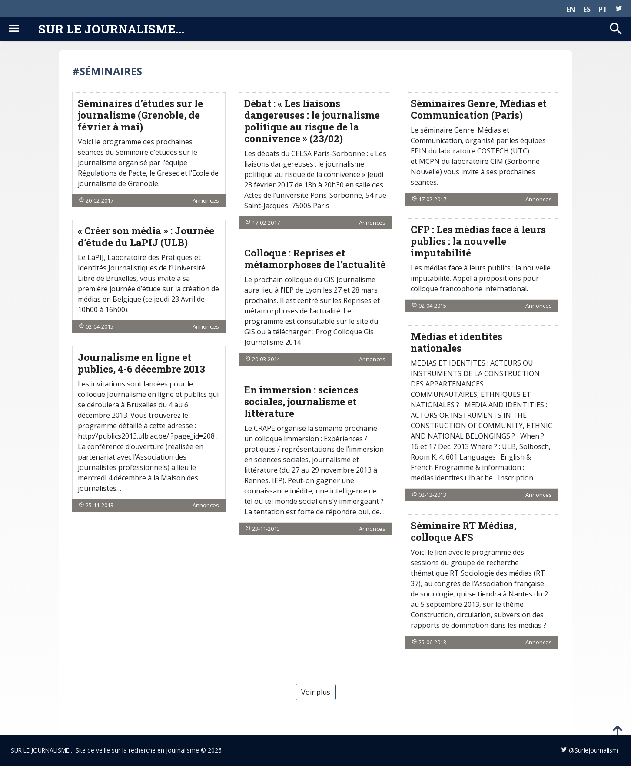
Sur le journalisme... (111, 29)
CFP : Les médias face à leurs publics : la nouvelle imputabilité (478, 241)
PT (603, 9)
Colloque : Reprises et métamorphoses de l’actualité (314, 258)
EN (570, 9)
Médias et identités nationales (456, 342)
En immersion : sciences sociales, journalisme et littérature (301, 401)
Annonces (206, 200)
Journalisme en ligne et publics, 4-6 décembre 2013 (141, 363)
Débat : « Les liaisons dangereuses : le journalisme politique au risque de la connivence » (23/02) (312, 121)
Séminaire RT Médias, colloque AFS (463, 531)
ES (587, 9)
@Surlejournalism (593, 750)
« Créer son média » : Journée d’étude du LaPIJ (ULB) (146, 236)
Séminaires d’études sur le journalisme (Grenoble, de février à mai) (140, 115)
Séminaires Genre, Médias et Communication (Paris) (479, 109)
